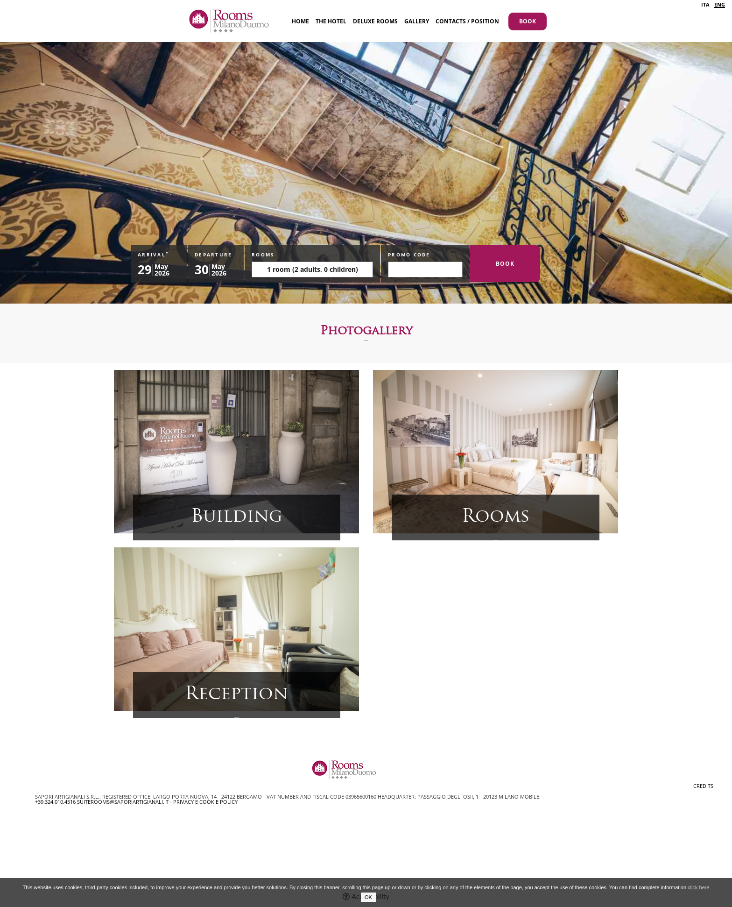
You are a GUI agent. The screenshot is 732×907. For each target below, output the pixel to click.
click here (698, 887)
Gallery (416, 21)
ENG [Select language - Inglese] (719, 5)
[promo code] (425, 269)
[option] (366, 152)
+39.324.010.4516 (55, 801)
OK (368, 897)
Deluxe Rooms (375, 21)
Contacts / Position (467, 21)
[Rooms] (312, 269)
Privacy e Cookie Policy (205, 801)
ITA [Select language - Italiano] (705, 4)
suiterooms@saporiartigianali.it (123, 801)
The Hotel (331, 21)
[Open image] (236, 450)
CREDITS (703, 785)
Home (300, 21)
